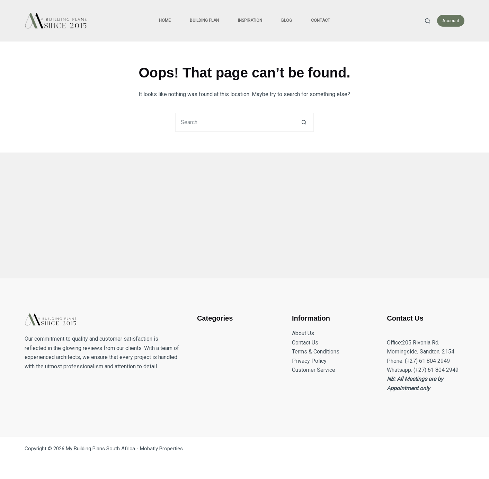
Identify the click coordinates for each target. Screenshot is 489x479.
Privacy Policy (309, 361)
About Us (303, 333)
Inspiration (250, 20)
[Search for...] (235, 122)
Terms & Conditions (315, 351)
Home (165, 20)
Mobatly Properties (161, 448)
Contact (320, 20)
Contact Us (305, 342)
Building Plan (204, 20)
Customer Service (313, 370)
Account (450, 20)
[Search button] (304, 122)
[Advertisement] (232, 211)
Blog (286, 20)
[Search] (427, 21)
